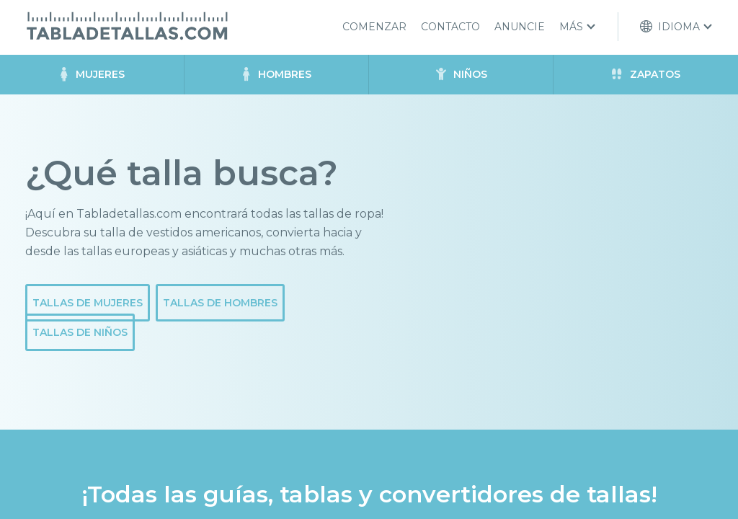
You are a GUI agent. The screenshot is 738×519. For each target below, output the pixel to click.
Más (571, 26)
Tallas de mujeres (87, 302)
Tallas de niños (80, 332)
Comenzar (374, 26)
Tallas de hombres (220, 302)
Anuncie (519, 26)
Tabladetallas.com (126, 26)
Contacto (450, 26)
